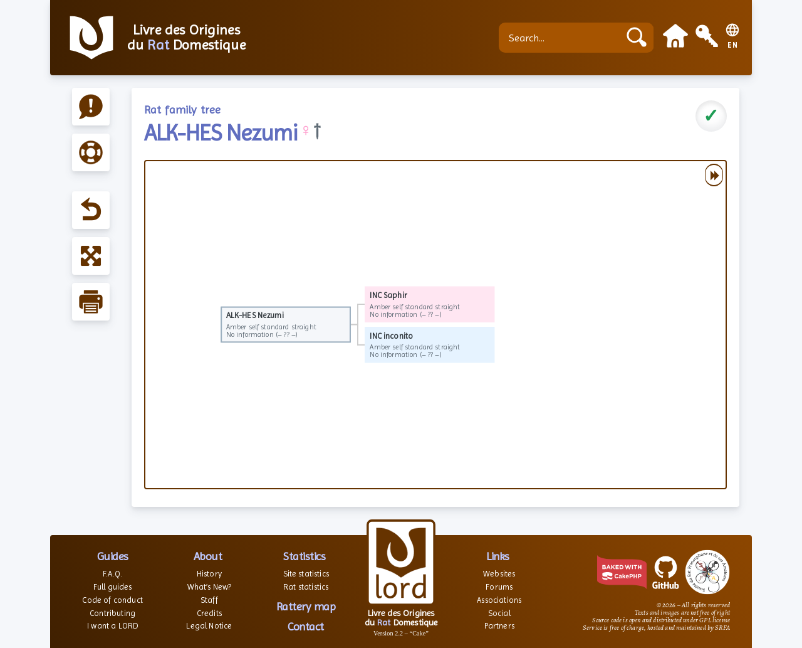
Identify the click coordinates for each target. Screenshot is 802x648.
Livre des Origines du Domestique (186, 38)
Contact (306, 626)
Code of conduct (112, 600)
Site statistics (306, 573)
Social (499, 613)
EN (732, 45)
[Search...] (562, 38)
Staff (209, 600)
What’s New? (209, 587)
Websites (499, 573)
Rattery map (306, 606)
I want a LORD (112, 625)
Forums (499, 587)
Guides (112, 556)
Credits (209, 613)
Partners (499, 625)
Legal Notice (209, 625)
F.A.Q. (112, 573)
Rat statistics (305, 587)
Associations (499, 600)
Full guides (112, 587)
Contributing (112, 613)
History (209, 573)
